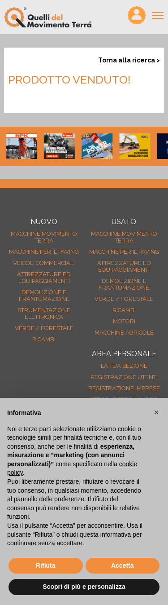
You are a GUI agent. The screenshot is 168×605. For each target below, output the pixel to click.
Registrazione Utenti (124, 377)
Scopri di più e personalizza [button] (84, 586)
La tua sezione (124, 365)
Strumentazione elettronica (43, 313)
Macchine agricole (124, 332)
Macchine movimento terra (44, 237)
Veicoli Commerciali (44, 263)
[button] (156, 412)
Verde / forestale (44, 328)
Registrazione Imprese (124, 388)
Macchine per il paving (44, 251)
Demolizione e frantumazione (44, 295)
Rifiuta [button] (46, 565)
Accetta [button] (122, 565)
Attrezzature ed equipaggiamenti (44, 277)
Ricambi (44, 339)
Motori (124, 321)
